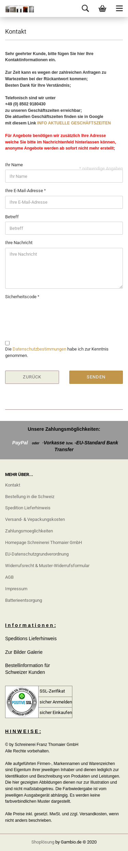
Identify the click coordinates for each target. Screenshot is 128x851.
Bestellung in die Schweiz (29, 496)
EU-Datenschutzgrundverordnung (37, 554)
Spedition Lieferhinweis (28, 507)
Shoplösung (42, 842)
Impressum (16, 588)
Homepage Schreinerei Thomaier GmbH (43, 542)
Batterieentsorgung (23, 600)
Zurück (32, 376)
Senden (96, 376)
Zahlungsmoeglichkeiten (29, 530)
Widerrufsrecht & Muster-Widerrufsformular (47, 565)
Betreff (12, 216)
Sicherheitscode (21, 296)
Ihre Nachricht (18, 242)
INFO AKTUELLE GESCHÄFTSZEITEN (74, 123)
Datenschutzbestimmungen (39, 349)
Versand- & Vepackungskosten (35, 519)
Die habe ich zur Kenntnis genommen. (57, 352)
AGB (9, 577)
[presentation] (57, 315)
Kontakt (12, 485)
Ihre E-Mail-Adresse (24, 190)
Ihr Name (14, 164)
